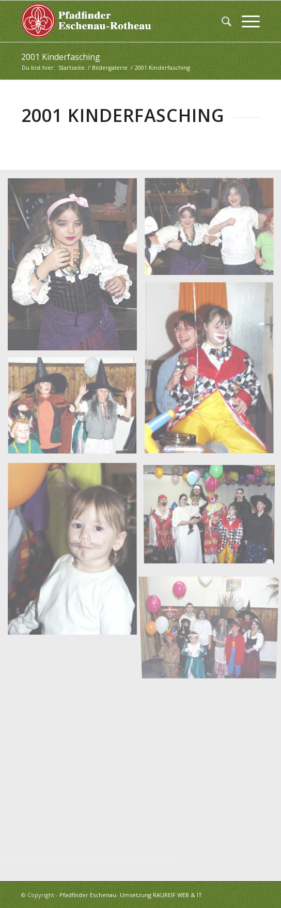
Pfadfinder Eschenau (87, 895)
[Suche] (221, 21)
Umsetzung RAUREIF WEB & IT (161, 895)
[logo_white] (116, 21)
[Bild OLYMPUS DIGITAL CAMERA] (76, 268)
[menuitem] (221, 21)
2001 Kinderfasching (60, 57)
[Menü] (245, 21)
